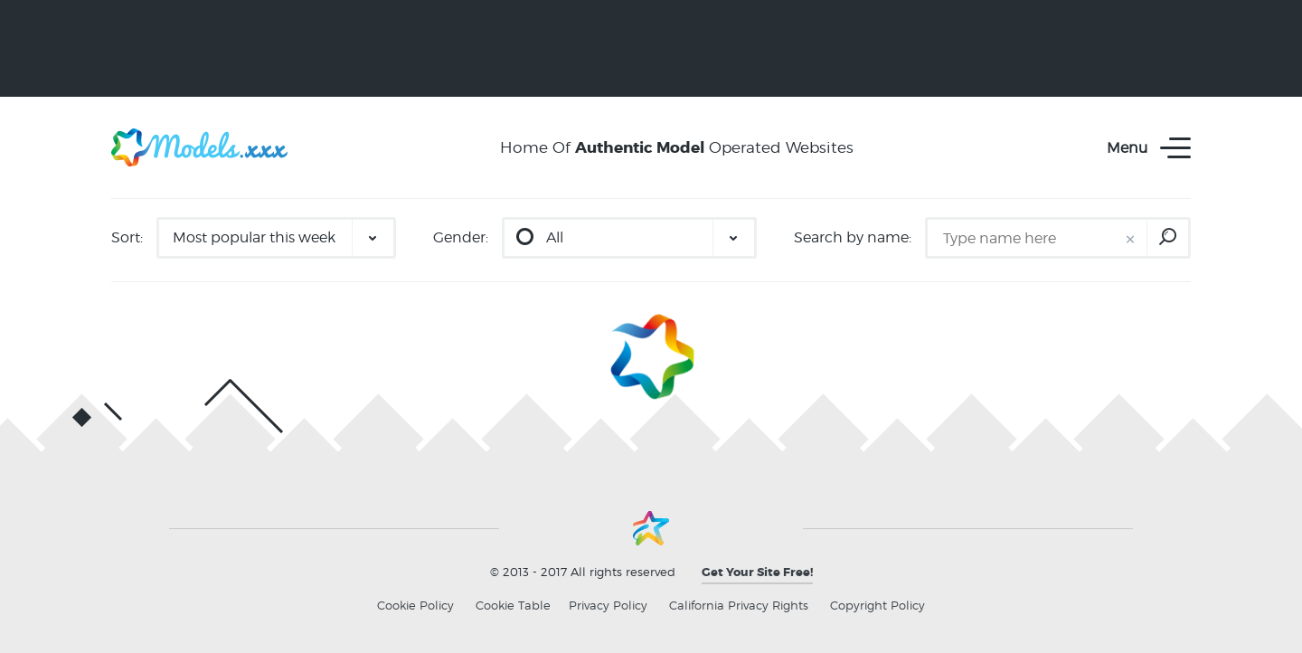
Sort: (127, 237)
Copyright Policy (877, 605)
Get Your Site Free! (757, 572)
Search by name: (852, 237)
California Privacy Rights (738, 605)
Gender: (460, 237)
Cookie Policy (415, 605)
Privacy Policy (608, 605)
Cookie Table (513, 605)
